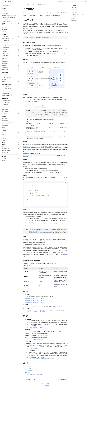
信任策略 (58, 290)
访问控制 (9, 5)
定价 (30, 2)
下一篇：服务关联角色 (61, 385)
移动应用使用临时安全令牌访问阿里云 (33, 379)
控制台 (76, 2)
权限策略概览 (28, 373)
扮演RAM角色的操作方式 (39, 317)
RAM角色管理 (38, 9)
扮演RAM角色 (28, 161)
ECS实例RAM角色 (29, 377)
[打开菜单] (2, 2)
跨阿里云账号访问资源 (38, 345)
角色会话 (28, 152)
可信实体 (58, 277)
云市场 (34, 2)
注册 (80, 2)
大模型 (14, 2)
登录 (85, 2)
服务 (41, 2)
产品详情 (57, 16)
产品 (18, 2)
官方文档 (4, 5)
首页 (23, 9)
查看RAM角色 (28, 38)
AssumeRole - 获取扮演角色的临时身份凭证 (43, 238)
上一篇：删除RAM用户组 (29, 385)
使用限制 (47, 42)
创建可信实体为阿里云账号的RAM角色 (35, 304)
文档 (70, 2)
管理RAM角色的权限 (57, 311)
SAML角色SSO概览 (38, 364)
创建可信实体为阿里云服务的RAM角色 (35, 305)
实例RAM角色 (36, 353)
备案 (73, 2)
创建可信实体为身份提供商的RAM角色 (35, 307)
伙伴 (38, 2)
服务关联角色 (40, 131)
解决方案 (23, 2)
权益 (27, 2)
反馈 (47, 391)
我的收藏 (64, 16)
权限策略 (45, 177)
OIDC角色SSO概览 (49, 364)
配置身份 (32, 9)
